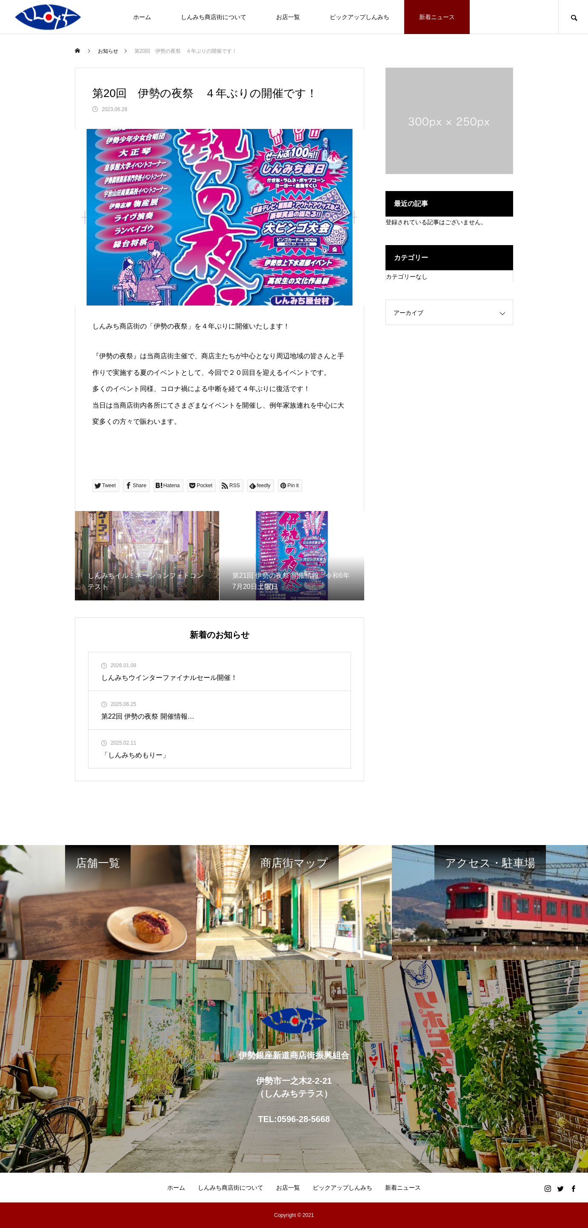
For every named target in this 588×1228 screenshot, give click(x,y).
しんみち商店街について (213, 17)
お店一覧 (288, 17)
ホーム (142, 17)
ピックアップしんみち (359, 17)
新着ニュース (437, 17)
